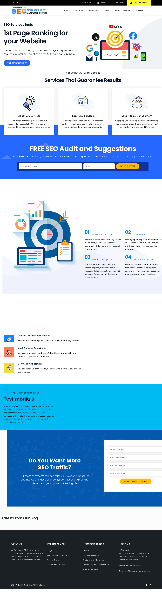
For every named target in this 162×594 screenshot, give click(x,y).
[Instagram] (17, 2)
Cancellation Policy (56, 565)
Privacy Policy (53, 560)
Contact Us (141, 10)
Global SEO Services (29, 116)
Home (66, 10)
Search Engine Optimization (96, 565)
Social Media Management (137, 116)
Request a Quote (122, 10)
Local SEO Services (83, 116)
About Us (78, 10)
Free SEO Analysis (91, 569)
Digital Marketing (91, 555)
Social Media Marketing (94, 560)
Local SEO (87, 551)
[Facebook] (13, 2)
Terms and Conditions (57, 555)
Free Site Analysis (139, 3)
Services (93, 10)
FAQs (49, 551)
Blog (107, 10)
